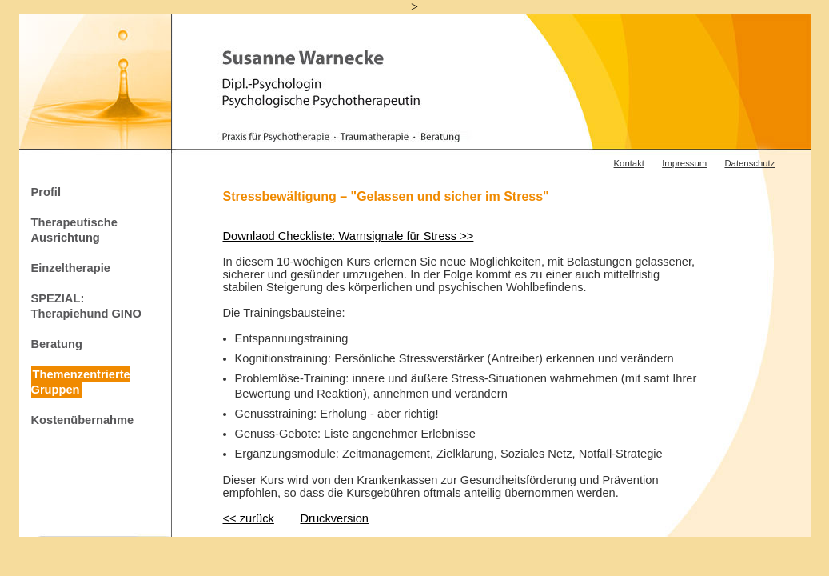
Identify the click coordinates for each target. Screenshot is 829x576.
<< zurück (248, 518)
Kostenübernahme (82, 420)
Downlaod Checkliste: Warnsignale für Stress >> (348, 236)
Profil (46, 191)
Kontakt (629, 163)
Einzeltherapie (70, 267)
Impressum (684, 163)
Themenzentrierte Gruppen (80, 382)
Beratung (56, 344)
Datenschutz (749, 163)
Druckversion (334, 518)
